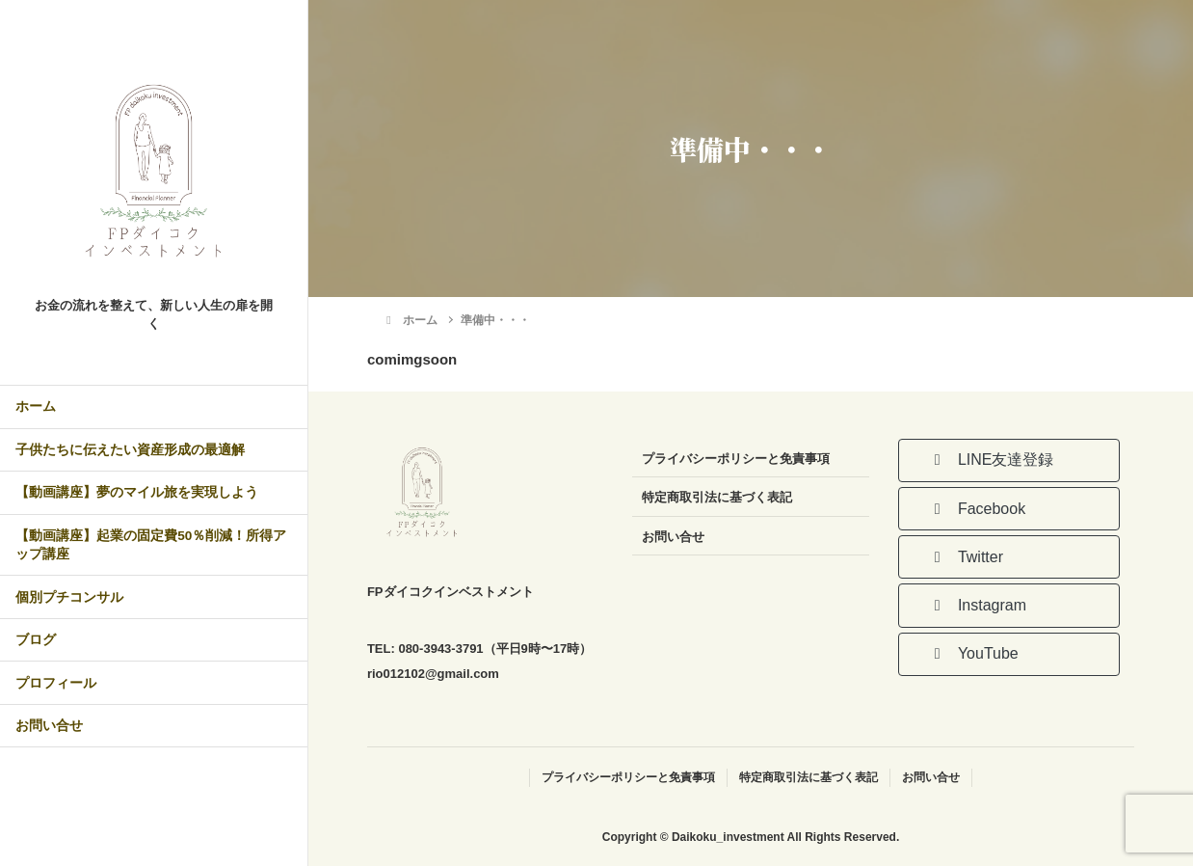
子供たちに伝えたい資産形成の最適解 (130, 450)
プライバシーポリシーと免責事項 (736, 458)
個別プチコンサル (69, 597)
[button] (1009, 460)
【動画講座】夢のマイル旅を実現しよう (136, 492)
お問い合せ (49, 725)
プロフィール (55, 683)
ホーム (35, 406)
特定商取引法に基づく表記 (717, 497)
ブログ (35, 640)
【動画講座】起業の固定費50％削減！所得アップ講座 (150, 544)
